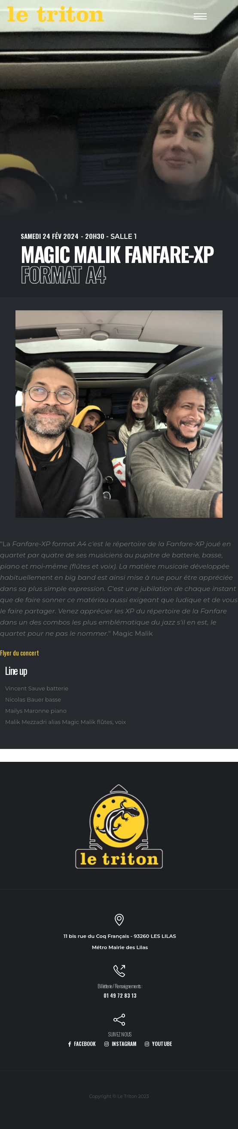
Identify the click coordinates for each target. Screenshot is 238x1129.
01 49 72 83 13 (120, 995)
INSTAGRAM (120, 1043)
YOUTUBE (158, 1043)
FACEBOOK (82, 1043)
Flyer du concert (19, 652)
